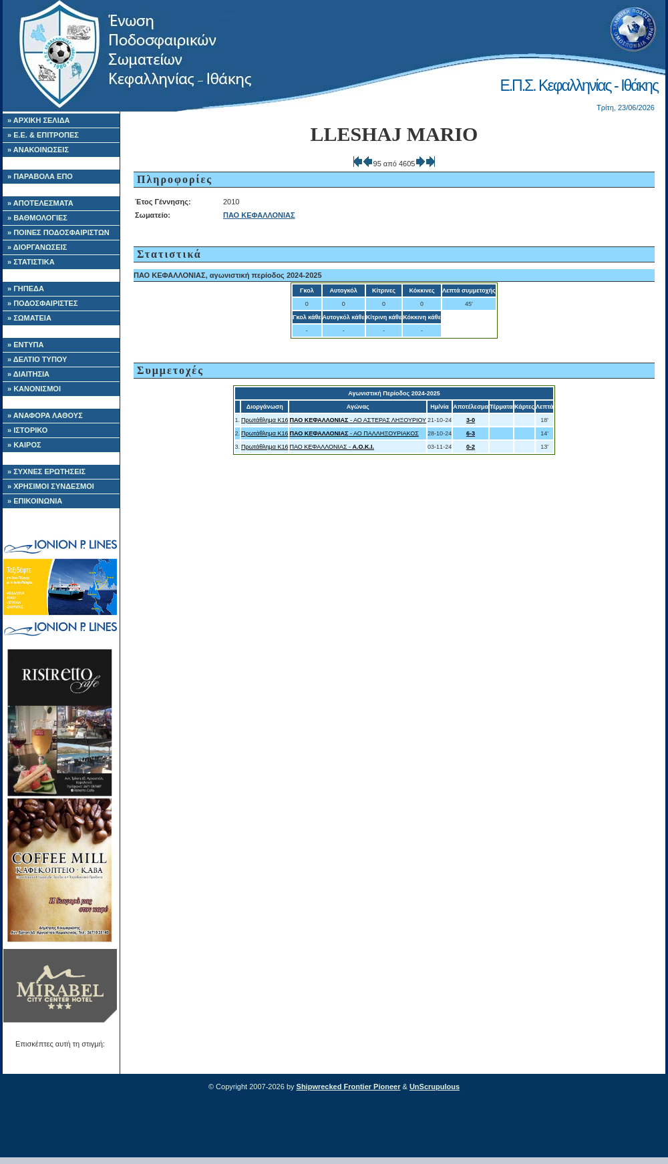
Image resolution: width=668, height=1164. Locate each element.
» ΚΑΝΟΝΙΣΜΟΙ (34, 389)
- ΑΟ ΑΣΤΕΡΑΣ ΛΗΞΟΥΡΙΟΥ (357, 420)
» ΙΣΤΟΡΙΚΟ (27, 430)
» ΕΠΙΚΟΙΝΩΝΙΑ (34, 501)
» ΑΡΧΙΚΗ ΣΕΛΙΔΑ (38, 120)
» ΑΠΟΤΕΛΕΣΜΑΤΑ (40, 203)
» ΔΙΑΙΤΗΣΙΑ (28, 374)
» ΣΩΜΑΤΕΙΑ (29, 318)
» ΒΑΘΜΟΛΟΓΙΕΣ (37, 218)
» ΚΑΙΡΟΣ (24, 445)
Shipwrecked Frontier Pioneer (349, 1087)
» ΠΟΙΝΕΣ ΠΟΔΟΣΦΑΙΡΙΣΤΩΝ (58, 232)
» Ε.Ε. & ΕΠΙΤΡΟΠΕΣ (43, 135)
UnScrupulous (434, 1087)
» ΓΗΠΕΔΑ (25, 288)
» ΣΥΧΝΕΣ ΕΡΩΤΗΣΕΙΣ (46, 471)
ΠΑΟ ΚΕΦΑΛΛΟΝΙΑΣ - (331, 446)
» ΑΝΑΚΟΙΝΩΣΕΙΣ (38, 150)
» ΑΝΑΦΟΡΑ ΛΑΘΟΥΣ (45, 415)
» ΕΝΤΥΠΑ (25, 345)
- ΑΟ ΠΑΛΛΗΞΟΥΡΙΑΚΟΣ (353, 433)
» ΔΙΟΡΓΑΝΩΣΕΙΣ (37, 247)
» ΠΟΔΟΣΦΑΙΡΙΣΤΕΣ (42, 303)
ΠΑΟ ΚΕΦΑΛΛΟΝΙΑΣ (259, 215)
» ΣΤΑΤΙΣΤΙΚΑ (31, 262)
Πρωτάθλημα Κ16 (264, 420)
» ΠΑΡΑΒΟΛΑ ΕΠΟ (40, 176)
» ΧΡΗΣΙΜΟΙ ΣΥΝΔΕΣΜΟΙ (50, 486)
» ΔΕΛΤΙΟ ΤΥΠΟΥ (37, 359)
